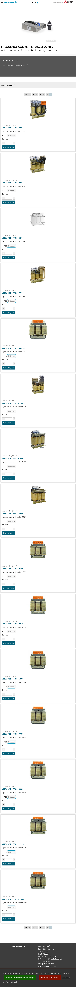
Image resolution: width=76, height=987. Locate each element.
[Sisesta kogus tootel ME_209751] (8, 804)
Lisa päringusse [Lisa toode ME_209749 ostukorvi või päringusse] (8, 698)
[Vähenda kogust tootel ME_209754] (3, 914)
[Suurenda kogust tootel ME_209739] (14, 143)
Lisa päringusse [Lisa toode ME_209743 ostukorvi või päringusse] (8, 368)
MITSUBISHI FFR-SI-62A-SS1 (14, 238)
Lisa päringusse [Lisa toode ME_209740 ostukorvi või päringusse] (8, 202)
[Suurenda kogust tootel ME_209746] (14, 529)
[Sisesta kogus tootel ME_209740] (8, 198)
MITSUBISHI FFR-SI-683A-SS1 (14, 679)
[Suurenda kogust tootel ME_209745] (14, 474)
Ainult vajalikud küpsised (49, 977)
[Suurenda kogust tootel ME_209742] (14, 308)
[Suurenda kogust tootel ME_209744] (14, 418)
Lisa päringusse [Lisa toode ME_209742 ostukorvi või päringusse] (8, 312)
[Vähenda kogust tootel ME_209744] (3, 418)
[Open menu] (2, 3)
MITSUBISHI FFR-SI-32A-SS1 (14, 127)
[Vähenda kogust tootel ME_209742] (3, 308)
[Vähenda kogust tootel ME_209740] (3, 198)
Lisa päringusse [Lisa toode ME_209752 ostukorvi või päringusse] (8, 864)
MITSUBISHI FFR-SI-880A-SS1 (14, 789)
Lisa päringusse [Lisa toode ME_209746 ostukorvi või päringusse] (8, 533)
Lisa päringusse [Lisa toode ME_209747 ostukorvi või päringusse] (8, 588)
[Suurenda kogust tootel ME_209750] (14, 749)
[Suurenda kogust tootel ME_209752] (14, 859)
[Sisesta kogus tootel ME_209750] (8, 749)
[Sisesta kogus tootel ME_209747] (8, 584)
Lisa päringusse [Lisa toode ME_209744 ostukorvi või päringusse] (8, 423)
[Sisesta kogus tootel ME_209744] (8, 418)
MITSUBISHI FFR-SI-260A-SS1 (14, 513)
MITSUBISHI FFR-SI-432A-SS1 (14, 568)
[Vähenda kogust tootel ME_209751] (3, 804)
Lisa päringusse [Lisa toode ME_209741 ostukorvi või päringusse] (8, 257)
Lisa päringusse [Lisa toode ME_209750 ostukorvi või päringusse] (8, 753)
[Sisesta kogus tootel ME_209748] (8, 639)
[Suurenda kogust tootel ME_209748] (14, 639)
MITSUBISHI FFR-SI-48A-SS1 (14, 183)
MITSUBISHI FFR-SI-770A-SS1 (14, 734)
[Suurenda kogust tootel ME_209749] (14, 694)
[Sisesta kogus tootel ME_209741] (8, 253)
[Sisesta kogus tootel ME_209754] (8, 914)
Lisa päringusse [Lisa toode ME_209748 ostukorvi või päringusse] (8, 643)
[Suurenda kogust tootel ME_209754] (14, 914)
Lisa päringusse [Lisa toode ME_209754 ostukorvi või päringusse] (8, 919)
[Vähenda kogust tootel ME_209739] (3, 143)
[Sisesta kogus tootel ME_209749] (8, 694)
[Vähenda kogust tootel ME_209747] (3, 584)
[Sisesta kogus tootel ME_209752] (8, 859)
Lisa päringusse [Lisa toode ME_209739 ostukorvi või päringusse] (8, 147)
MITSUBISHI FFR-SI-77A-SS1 (14, 293)
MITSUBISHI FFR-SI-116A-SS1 (14, 403)
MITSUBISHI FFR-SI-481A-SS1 (14, 624)
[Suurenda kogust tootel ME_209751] (14, 804)
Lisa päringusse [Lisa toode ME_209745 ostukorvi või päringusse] (8, 478)
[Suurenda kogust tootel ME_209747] (14, 584)
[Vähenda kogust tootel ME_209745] (3, 474)
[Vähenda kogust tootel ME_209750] (3, 749)
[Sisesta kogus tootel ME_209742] (8, 308)
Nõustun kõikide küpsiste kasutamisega (20, 977)
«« (26, 94)
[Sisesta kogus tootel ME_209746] (8, 529)
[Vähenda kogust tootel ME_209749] (3, 694)
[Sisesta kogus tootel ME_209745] (8, 474)
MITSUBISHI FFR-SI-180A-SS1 (14, 458)
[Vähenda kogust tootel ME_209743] (3, 363)
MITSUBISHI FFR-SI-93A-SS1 (14, 348)
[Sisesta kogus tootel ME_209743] (8, 363)
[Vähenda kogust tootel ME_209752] (3, 859)
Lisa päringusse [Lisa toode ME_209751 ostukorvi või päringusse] (8, 808)
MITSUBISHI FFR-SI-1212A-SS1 (15, 844)
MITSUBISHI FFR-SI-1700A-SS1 (15, 899)
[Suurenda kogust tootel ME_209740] (14, 198)
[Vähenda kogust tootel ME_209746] (3, 529)
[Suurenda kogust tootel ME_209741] (14, 253)
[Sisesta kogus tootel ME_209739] (8, 143)
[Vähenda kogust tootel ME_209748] (3, 639)
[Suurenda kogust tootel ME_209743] (14, 363)
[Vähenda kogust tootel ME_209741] (3, 253)
